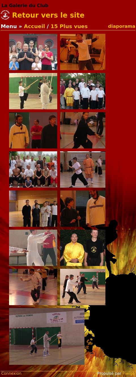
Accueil (34, 26)
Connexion (11, 373)
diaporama (121, 26)
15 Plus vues (69, 26)
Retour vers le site (48, 15)
